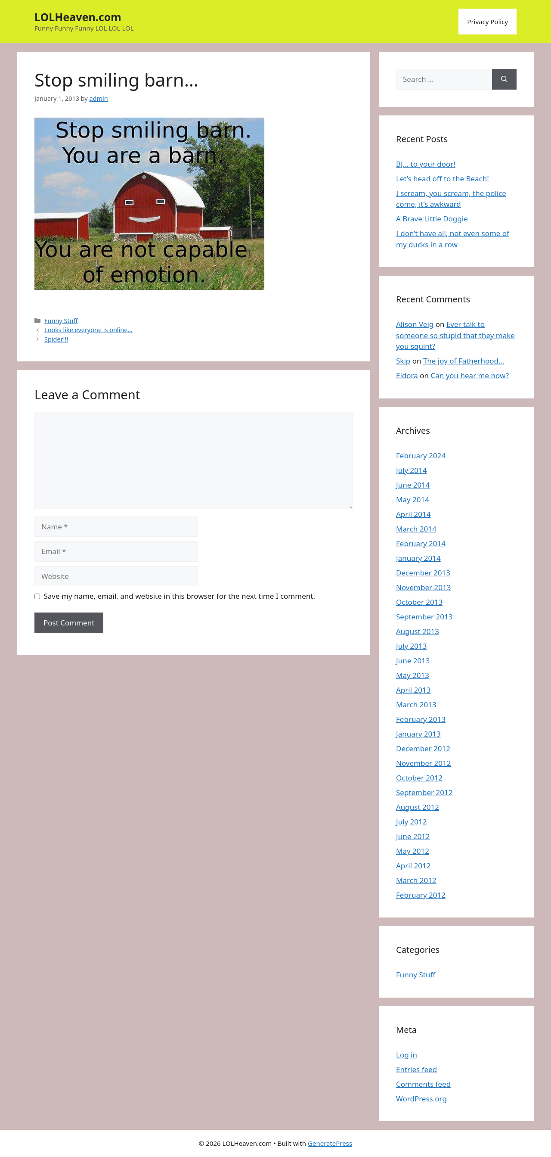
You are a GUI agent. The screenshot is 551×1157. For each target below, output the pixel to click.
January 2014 (418, 558)
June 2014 (413, 485)
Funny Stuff (60, 321)
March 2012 (416, 880)
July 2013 (411, 646)
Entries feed (416, 1069)
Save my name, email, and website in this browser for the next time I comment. (179, 596)
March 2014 (416, 529)
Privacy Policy (487, 21)
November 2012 (423, 763)
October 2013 (419, 602)
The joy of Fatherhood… (464, 361)
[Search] (504, 79)
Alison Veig (414, 324)
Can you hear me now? (469, 375)
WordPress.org (421, 1099)
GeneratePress (330, 1143)
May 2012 (412, 851)
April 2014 (413, 514)
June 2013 (413, 661)
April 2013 (413, 690)
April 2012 (413, 866)
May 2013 (412, 675)
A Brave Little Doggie (432, 219)
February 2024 (421, 455)
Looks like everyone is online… (88, 330)
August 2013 (417, 631)
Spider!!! (56, 339)
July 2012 (411, 822)
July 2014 (411, 470)
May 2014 (412, 499)
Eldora (407, 375)
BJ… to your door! (425, 164)
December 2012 (423, 748)
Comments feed (423, 1084)
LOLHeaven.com (77, 16)
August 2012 (417, 807)
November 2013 (423, 587)
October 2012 (419, 778)
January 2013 (418, 734)
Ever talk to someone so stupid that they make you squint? (455, 335)
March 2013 (416, 704)
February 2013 (421, 719)
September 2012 (424, 792)
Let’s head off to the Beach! (442, 179)
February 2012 (421, 895)
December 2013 (423, 573)
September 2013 (424, 617)
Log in (406, 1055)
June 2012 (413, 836)
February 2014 (421, 543)
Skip (403, 361)
